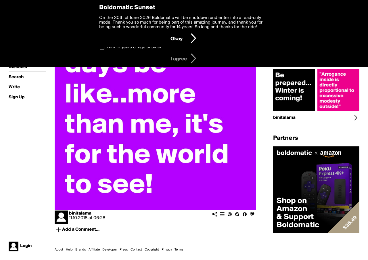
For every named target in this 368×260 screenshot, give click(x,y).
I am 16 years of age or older (134, 47)
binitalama (80, 213)
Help (69, 249)
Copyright (152, 249)
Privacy (167, 249)
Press (124, 249)
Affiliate (94, 249)
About (59, 249)
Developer (109, 249)
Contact (136, 249)
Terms (179, 249)
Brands (80, 249)
